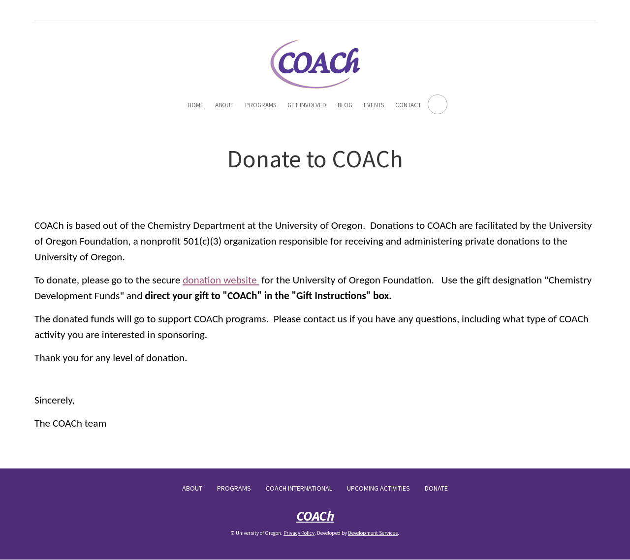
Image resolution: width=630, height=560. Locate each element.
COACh (315, 516)
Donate (436, 488)
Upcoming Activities (378, 488)
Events (374, 105)
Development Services (373, 532)
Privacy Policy (299, 532)
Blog (345, 105)
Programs (260, 105)
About (224, 105)
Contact (408, 105)
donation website (221, 280)
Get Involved (306, 105)
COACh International (299, 488)
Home (196, 105)
